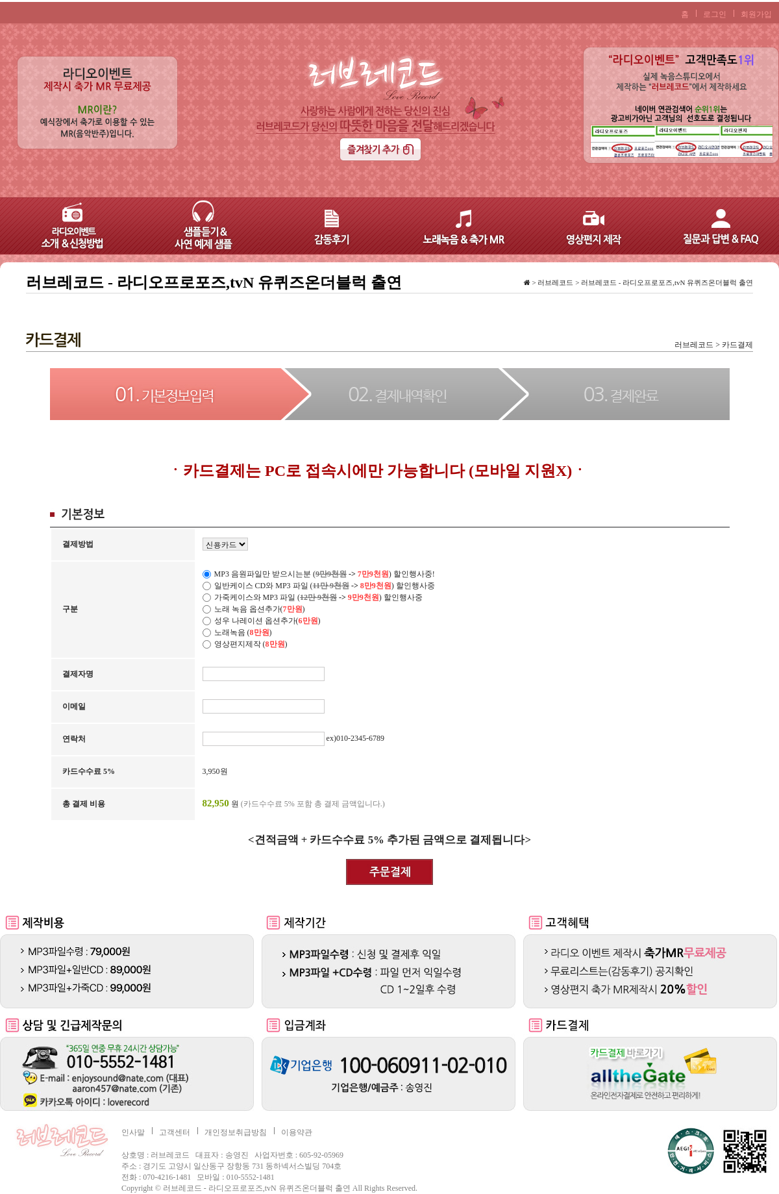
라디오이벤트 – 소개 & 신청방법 (65, 226)
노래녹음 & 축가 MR (454, 226)
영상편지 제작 (584, 226)
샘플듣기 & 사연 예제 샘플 (195, 226)
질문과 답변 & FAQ (714, 226)
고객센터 (174, 1132)
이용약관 (296, 1132)
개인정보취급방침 (235, 1132)
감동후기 (325, 226)
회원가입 (756, 14)
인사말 (133, 1132)
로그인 (714, 14)
